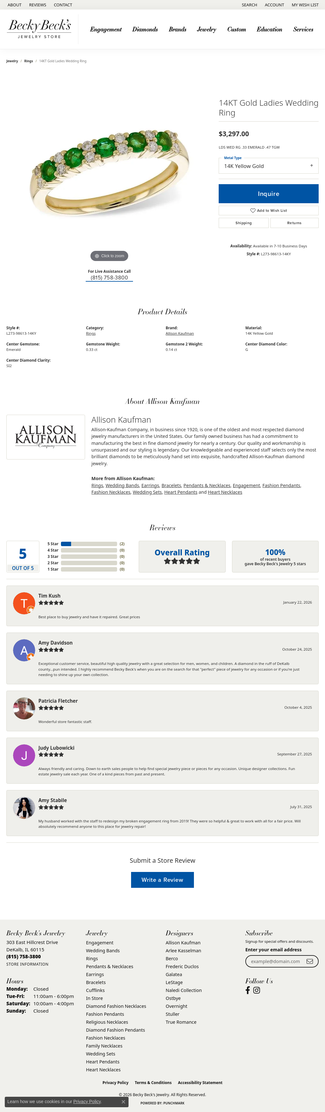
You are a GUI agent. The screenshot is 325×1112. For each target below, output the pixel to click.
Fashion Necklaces (110, 492)
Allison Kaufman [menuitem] (183, 943)
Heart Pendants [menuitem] (102, 1062)
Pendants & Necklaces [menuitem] (109, 966)
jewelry (12, 61)
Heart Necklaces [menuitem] (103, 1070)
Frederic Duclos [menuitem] (182, 966)
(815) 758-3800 (109, 278)
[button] (249, 5)
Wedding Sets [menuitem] (100, 1054)
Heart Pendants (180, 492)
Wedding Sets (147, 492)
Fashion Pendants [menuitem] (105, 1014)
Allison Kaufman (180, 333)
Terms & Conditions (153, 1082)
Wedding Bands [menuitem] (103, 951)
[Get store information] (27, 964)
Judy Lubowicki (56, 748)
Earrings (150, 485)
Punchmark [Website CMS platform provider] (174, 1103)
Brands (177, 29)
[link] (14, 5)
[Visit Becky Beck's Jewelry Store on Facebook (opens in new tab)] (247, 990)
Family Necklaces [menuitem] (104, 1046)
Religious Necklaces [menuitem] (107, 1022)
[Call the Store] (23, 956)
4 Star (53, 550)
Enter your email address (273, 950)
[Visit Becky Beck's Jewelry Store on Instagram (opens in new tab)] (256, 990)
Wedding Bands (122, 485)
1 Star (53, 569)
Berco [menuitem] (172, 958)
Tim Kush (49, 596)
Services (303, 29)
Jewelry (206, 29)
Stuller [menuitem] (172, 1014)
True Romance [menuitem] (181, 1022)
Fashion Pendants (281, 485)
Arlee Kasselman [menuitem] (183, 951)
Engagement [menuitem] (99, 943)
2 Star (53, 563)
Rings (28, 61)
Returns (294, 223)
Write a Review (162, 879)
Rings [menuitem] (92, 958)
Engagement (106, 29)
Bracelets (171, 485)
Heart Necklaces (225, 492)
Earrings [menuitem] (95, 974)
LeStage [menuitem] (174, 982)
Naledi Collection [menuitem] (184, 990)
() (122, 543)
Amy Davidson (55, 643)
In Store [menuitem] (94, 998)
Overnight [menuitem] (176, 1006)
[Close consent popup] (123, 1102)
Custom (236, 29)
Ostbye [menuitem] (173, 998)
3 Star (53, 556)
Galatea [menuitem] (174, 974)
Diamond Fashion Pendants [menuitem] (115, 1030)
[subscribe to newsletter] (310, 961)
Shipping (243, 223)
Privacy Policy (116, 1082)
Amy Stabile (52, 800)
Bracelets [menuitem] (96, 982)
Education (269, 29)
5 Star (53, 543)
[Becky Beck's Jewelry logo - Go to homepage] (40, 29)
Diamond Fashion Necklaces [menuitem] (116, 1006)
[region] (109, 168)
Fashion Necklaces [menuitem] (105, 1038)
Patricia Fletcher (58, 701)
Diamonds (145, 29)
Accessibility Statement (200, 1082)
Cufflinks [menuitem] (95, 990)
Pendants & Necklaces (206, 485)
